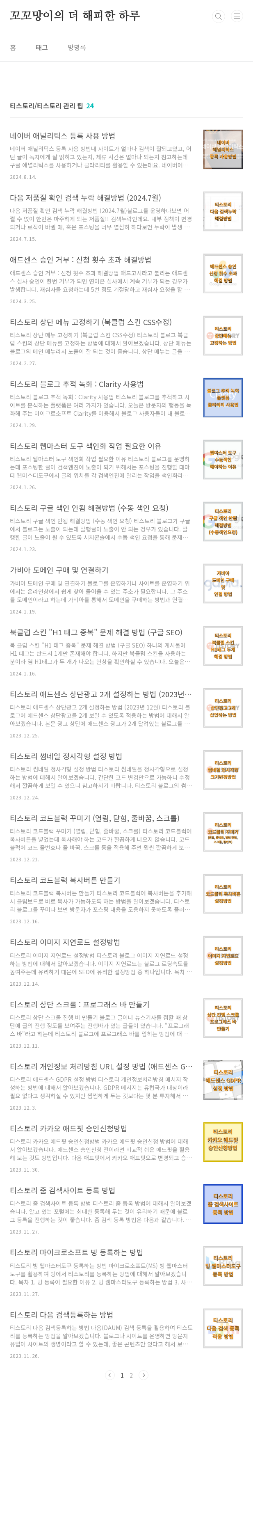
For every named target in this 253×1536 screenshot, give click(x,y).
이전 (110, 1375)
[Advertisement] (126, 1449)
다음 (143, 1375)
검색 (218, 16)
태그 (42, 47)
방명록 (77, 47)
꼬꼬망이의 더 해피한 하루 (75, 16)
